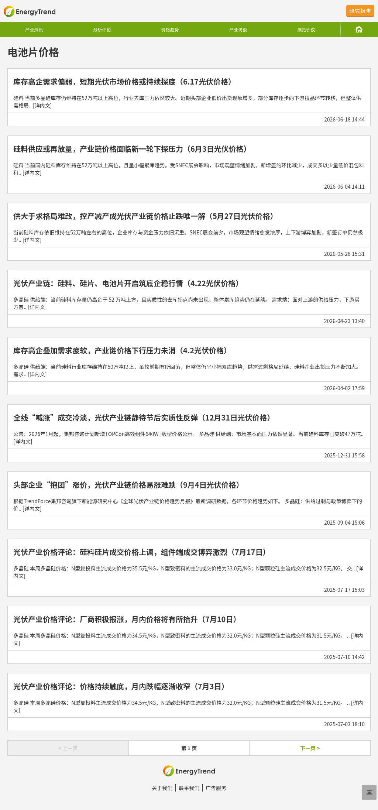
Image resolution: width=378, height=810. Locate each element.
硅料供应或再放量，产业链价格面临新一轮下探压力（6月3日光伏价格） (132, 148)
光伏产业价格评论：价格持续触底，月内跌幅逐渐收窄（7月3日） (121, 686)
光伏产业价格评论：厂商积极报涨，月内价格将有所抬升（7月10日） (126, 619)
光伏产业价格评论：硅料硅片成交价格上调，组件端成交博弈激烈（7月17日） (141, 551)
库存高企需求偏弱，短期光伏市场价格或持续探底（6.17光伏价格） (124, 81)
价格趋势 (170, 29)
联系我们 (189, 788)
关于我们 (162, 788)
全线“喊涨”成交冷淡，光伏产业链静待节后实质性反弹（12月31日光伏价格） (143, 417)
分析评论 (102, 29)
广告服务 (216, 788)
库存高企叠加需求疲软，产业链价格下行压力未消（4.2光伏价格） (122, 350)
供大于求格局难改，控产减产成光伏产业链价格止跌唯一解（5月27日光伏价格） (145, 215)
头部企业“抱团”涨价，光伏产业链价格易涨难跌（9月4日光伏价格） (128, 484)
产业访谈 (238, 29)
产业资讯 (34, 29)
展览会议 (306, 29)
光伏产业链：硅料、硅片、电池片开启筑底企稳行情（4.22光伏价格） (128, 283)
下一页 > (310, 748)
